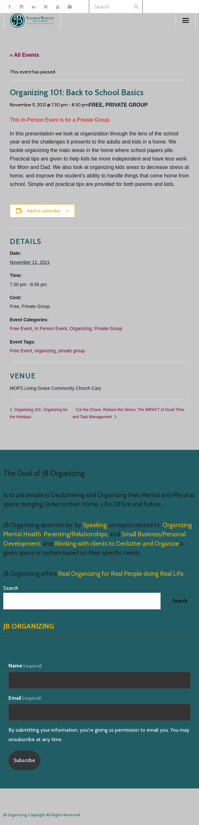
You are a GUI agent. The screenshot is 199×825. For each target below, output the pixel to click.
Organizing (81, 328)
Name (25, 666)
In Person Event (51, 328)
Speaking (95, 525)
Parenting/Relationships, (76, 534)
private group (71, 350)
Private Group (108, 328)
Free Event (21, 328)
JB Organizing (28, 626)
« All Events (24, 55)
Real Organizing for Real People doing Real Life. (121, 573)
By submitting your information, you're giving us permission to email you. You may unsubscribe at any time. (98, 734)
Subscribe (24, 760)
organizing (45, 350)
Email (24, 698)
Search (10, 588)
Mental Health (22, 534)
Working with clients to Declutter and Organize (116, 543)
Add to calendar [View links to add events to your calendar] (43, 211)
